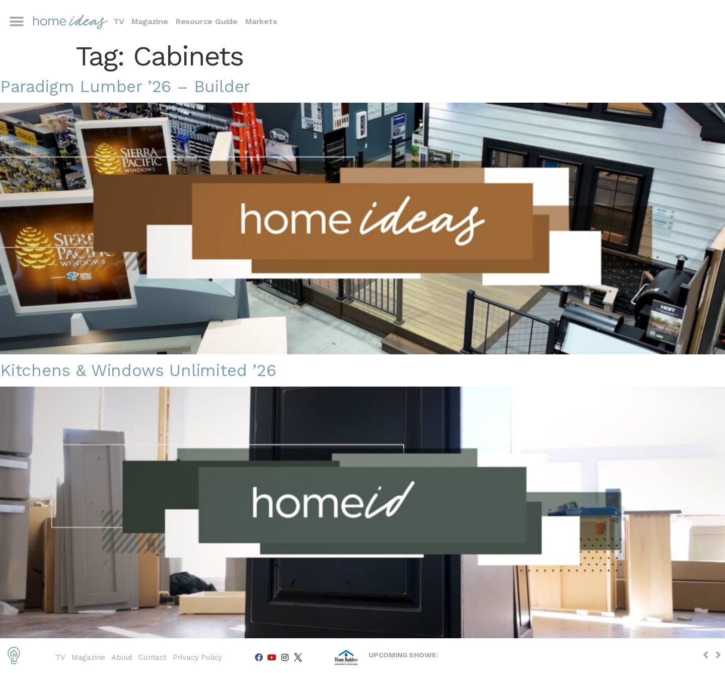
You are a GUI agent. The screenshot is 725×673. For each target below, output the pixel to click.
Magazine (149, 21)
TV (118, 21)
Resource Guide (207, 21)
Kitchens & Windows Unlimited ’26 (138, 370)
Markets (261, 21)
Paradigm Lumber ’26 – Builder (125, 86)
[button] (16, 22)
